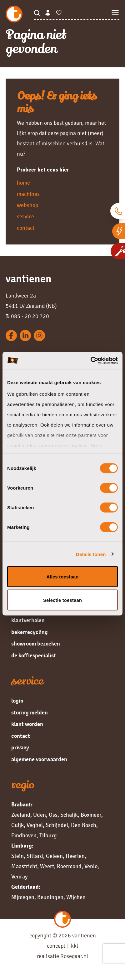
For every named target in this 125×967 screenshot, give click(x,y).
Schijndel (57, 825)
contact (25, 228)
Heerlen (75, 856)
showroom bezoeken (35, 643)
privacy (20, 747)
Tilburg (48, 835)
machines (28, 194)
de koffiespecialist (33, 655)
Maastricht (24, 866)
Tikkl (72, 945)
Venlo (91, 866)
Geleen (54, 856)
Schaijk (69, 814)
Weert (47, 866)
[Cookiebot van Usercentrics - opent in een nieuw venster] (90, 360)
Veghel (35, 825)
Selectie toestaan (62, 599)
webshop (27, 205)
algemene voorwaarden (39, 759)
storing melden (29, 712)
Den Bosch (83, 825)
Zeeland (20, 814)
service (25, 216)
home (23, 182)
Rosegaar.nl (74, 956)
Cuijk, (18, 825)
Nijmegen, (23, 897)
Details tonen (91, 554)
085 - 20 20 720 (27, 316)
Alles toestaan (62, 576)
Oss (53, 814)
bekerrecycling (29, 632)
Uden (39, 814)
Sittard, (36, 856)
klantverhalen (28, 620)
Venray (19, 876)
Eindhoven (24, 835)
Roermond (69, 866)
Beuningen (50, 897)
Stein (17, 856)
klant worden (27, 724)
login (17, 700)
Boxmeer (91, 814)
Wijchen (76, 897)
